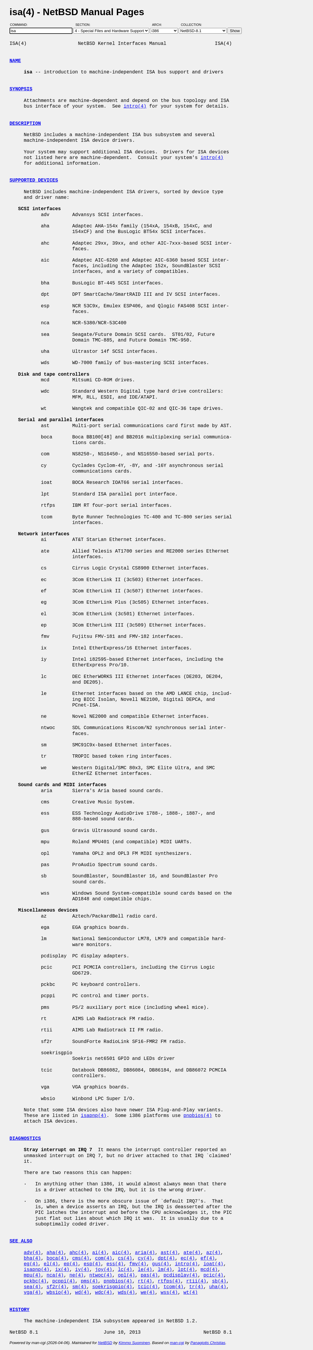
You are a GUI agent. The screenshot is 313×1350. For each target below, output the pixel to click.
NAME (15, 61)
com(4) (103, 1258)
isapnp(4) (93, 1116)
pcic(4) (213, 1275)
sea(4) (32, 1287)
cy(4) (145, 1258)
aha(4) (55, 1253)
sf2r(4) (57, 1287)
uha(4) (217, 1287)
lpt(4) (186, 1269)
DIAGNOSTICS (25, 1138)
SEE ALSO (21, 1241)
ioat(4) (213, 1264)
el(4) (51, 1264)
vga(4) (32, 1292)
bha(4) (32, 1258)
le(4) (145, 1269)
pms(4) (89, 1281)
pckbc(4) (35, 1281)
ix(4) (62, 1269)
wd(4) (82, 1292)
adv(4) (32, 1253)
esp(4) (92, 1264)
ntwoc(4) (100, 1275)
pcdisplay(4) (181, 1275)
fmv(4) (137, 1264)
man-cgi (177, 1342)
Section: (84, 24)
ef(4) (207, 1258)
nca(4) (55, 1275)
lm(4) (165, 1269)
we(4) (148, 1292)
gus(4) (160, 1264)
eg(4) (31, 1264)
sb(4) (219, 1281)
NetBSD (105, 1342)
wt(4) (191, 1292)
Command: (20, 24)
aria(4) (145, 1253)
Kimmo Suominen (134, 1342)
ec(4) (188, 1258)
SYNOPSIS (21, 89)
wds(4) (126, 1292)
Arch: (159, 24)
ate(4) (192, 1253)
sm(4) (79, 1287)
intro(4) (135, 106)
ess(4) (115, 1264)
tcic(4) (148, 1287)
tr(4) (196, 1287)
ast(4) (169, 1253)
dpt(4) (166, 1258)
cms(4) (80, 1258)
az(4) (213, 1253)
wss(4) (169, 1292)
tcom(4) (173, 1287)
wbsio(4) (58, 1292)
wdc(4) (103, 1292)
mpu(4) (32, 1275)
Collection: (191, 24)
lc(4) (125, 1269)
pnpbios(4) (198, 1116)
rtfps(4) (169, 1281)
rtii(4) (196, 1281)
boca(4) (57, 1258)
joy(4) (103, 1269)
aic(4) (120, 1253)
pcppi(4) (63, 1281)
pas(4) (149, 1275)
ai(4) (99, 1253)
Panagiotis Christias (207, 1342)
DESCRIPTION (25, 123)
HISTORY (19, 1310)
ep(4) (71, 1264)
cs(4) (125, 1258)
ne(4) (76, 1275)
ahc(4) (78, 1253)
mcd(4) (209, 1269)
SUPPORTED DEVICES (34, 180)
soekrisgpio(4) (112, 1287)
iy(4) (82, 1269)
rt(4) (145, 1281)
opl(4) (126, 1275)
